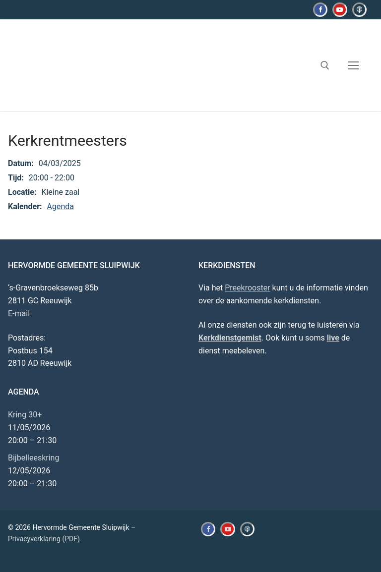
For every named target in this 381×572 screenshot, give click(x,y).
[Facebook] (320, 9)
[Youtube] (339, 9)
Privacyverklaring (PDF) (44, 539)
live (333, 338)
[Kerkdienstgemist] (359, 9)
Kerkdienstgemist (229, 338)
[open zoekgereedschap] (324, 65)
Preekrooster (247, 287)
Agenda (60, 206)
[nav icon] (353, 65)
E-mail (19, 313)
